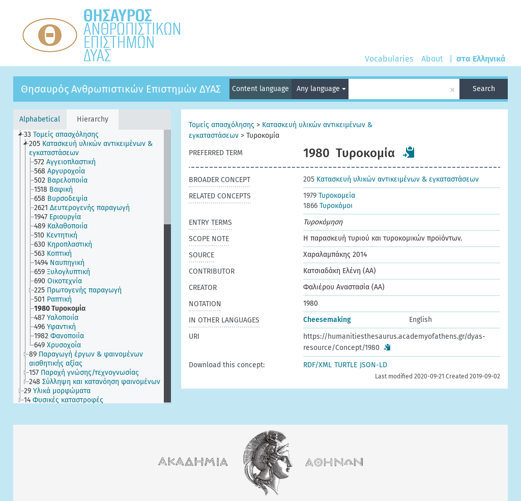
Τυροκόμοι (328, 205)
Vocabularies (389, 59)
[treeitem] (65, 134)
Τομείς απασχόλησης (221, 125)
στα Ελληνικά (481, 59)
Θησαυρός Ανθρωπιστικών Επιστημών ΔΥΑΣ (121, 89)
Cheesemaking (327, 319)
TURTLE (345, 365)
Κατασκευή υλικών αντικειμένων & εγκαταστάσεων (391, 179)
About (432, 59)
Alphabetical (39, 119)
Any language (321, 88)
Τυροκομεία (329, 195)
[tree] (92, 266)
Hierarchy (92, 119)
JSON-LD (373, 365)
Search (484, 88)
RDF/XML (317, 365)
